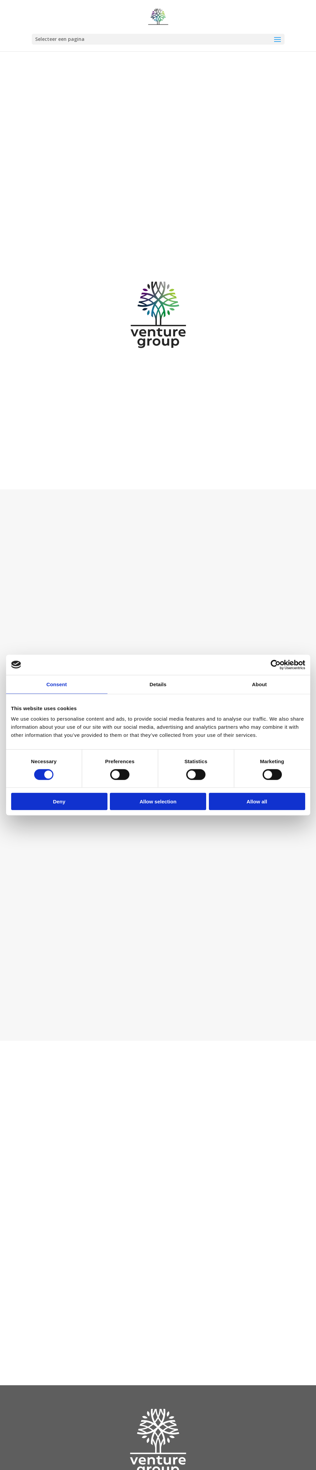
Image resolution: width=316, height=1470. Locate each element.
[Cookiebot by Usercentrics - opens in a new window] (275, 665)
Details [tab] (158, 684)
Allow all (257, 801)
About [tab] (259, 684)
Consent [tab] (56, 684)
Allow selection (158, 801)
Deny (59, 801)
